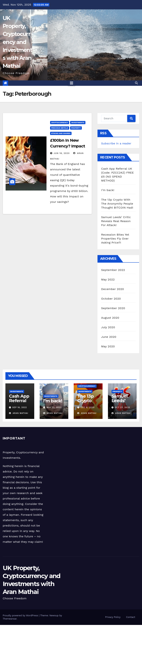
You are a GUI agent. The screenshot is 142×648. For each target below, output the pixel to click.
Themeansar (10, 618)
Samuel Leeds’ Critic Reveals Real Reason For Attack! (116, 221)
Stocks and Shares (60, 133)
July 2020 (108, 327)
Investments (77, 122)
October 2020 (111, 298)
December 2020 (112, 289)
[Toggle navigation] (72, 83)
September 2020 (113, 308)
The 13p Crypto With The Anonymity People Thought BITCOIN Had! (117, 203)
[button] (136, 83)
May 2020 (108, 346)
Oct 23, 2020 (122, 407)
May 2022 (108, 279)
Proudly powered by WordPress (21, 615)
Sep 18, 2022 (19, 407)
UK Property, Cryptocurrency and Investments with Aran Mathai (17, 42)
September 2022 (113, 270)
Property (76, 128)
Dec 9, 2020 (88, 407)
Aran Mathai (18, 413)
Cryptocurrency (59, 122)
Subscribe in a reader (116, 143)
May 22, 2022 (54, 407)
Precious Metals (59, 128)
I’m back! (107, 190)
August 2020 (110, 317)
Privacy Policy (113, 617)
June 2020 (108, 337)
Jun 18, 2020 (62, 153)
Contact (130, 617)
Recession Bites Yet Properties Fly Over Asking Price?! (115, 238)
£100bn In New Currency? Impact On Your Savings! (67, 146)
